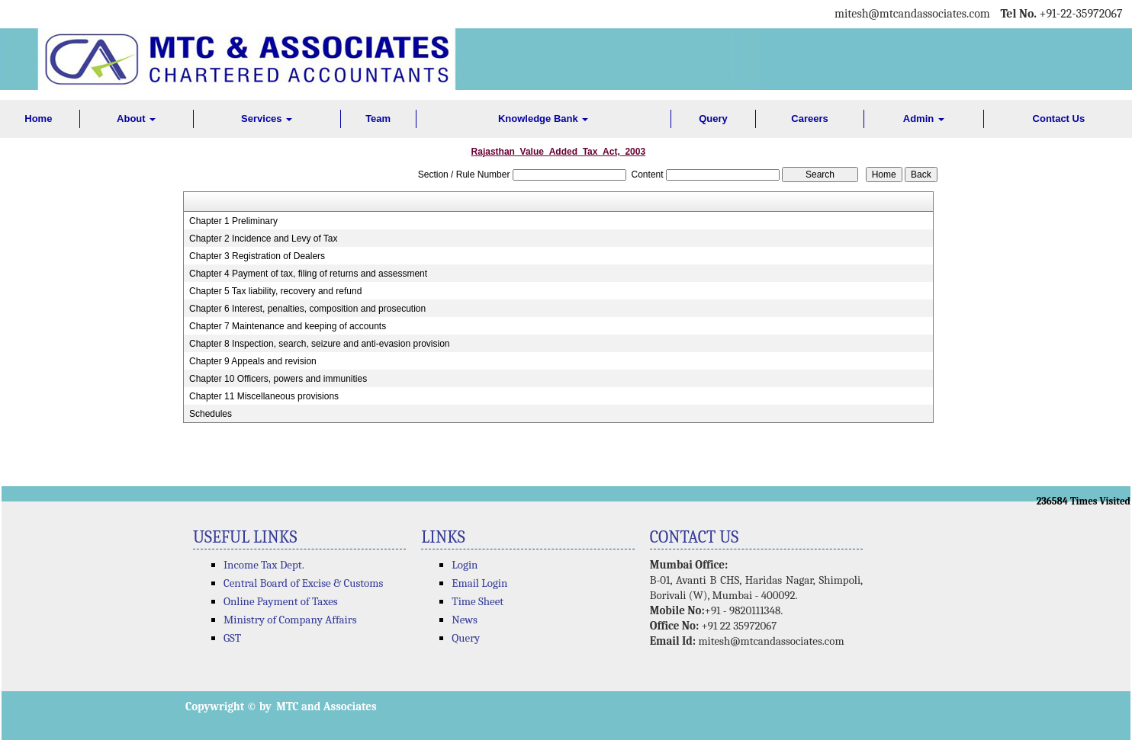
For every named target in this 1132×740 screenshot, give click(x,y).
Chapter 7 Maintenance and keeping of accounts (287, 326)
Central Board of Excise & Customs (303, 583)
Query (713, 118)
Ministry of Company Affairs (290, 619)
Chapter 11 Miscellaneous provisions (264, 396)
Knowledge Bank (543, 118)
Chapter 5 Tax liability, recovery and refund (275, 291)
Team (378, 118)
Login (465, 565)
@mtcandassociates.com (929, 14)
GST (232, 638)
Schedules (210, 413)
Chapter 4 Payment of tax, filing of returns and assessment (308, 273)
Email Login (479, 583)
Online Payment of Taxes (281, 601)
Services (266, 118)
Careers (809, 118)
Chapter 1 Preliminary (233, 221)
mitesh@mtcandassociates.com (771, 641)
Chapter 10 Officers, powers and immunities (278, 378)
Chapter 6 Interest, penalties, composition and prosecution (307, 308)
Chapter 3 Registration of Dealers (257, 256)
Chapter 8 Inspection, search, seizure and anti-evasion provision (319, 343)
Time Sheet (477, 601)
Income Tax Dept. (264, 565)
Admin (923, 118)
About (136, 118)
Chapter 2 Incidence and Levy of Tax (263, 238)
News (465, 619)
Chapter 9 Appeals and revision (253, 361)
